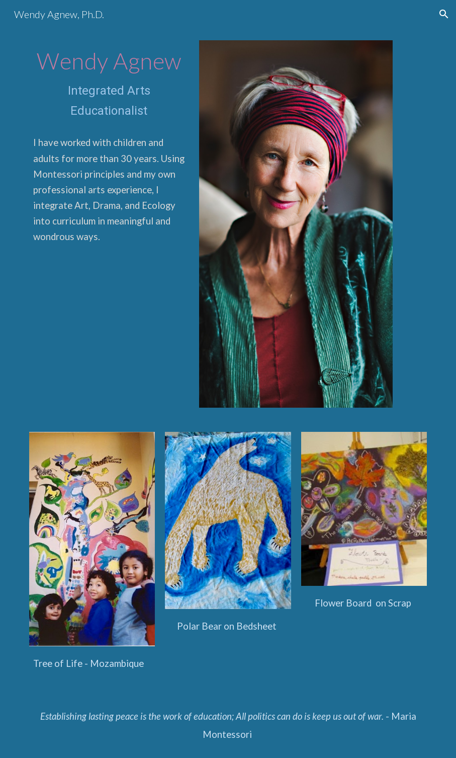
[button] (444, 14)
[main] (109, 84)
